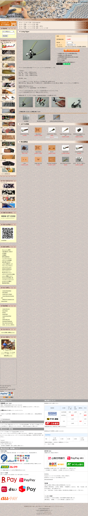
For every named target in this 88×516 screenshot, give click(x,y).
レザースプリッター (6, 267)
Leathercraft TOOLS (41, 95)
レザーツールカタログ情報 (8, 274)
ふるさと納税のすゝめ (7, 263)
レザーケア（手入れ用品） (8, 124)
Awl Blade (26, 121)
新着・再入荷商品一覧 (8, 45)
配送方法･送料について (49, 506)
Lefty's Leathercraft (48, 513)
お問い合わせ (18, 19)
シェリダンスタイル (6, 258)
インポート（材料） (8, 198)
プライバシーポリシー (59, 506)
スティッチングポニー (7, 265)
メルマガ (33, 19)
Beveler (4, 312)
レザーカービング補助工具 (8, 71)
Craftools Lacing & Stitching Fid (56, 121)
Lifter (3, 317)
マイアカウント (10, 19)
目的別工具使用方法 (6, 269)
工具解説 (4, 255)
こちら (29, 426)
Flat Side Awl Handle (41, 121)
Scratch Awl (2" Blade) (7, 294)
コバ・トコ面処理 (8, 91)
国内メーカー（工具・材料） (8, 205)
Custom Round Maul (6, 290)
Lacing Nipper (33, 87)
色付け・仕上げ (8, 117)
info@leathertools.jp (6, 419)
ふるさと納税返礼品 (5, 173)
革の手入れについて (6, 272)
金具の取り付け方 (6, 262)
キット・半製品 (8, 150)
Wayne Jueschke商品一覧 (7, 277)
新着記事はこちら (8, 355)
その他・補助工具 (8, 97)
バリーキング (8, 185)
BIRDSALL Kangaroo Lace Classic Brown (79, 134)
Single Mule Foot (6, 319)
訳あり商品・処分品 (8, 169)
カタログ (14, 431)
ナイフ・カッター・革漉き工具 (8, 78)
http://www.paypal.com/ (49, 479)
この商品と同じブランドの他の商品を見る (67, 53)
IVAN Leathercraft (36, 22)
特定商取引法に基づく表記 (29, 506)
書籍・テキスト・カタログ (8, 130)
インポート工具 (8, 192)
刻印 (8, 52)
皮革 (8, 156)
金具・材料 (8, 143)
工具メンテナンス (8, 110)
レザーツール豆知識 (6, 260)
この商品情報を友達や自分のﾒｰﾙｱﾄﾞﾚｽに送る (68, 57)
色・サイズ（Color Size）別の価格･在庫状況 (76, 46)
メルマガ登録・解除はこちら (8, 332)
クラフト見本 (8, 137)
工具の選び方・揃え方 (7, 251)
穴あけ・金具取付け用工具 (8, 104)
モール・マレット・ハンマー (8, 65)
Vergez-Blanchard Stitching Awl (65, 134)
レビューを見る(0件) (62, 58)
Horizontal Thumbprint (7, 321)
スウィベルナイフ (8, 58)
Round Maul (5, 314)
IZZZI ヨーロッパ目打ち (8, 324)
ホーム (3, 19)
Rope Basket (5, 292)
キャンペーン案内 (6, 249)
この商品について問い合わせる (65, 55)
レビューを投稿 (61, 60)
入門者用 (4, 253)
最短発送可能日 (5, 283)
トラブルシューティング (8, 279)
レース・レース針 (44, 28)
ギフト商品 (8, 163)
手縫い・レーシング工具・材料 (8, 84)
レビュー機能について (7, 276)
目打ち (41, 26)
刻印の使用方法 (5, 256)
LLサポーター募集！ (7, 281)
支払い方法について (40, 506)
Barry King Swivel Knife (7, 323)
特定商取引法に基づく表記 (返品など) (66, 62)
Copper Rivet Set (6, 309)
